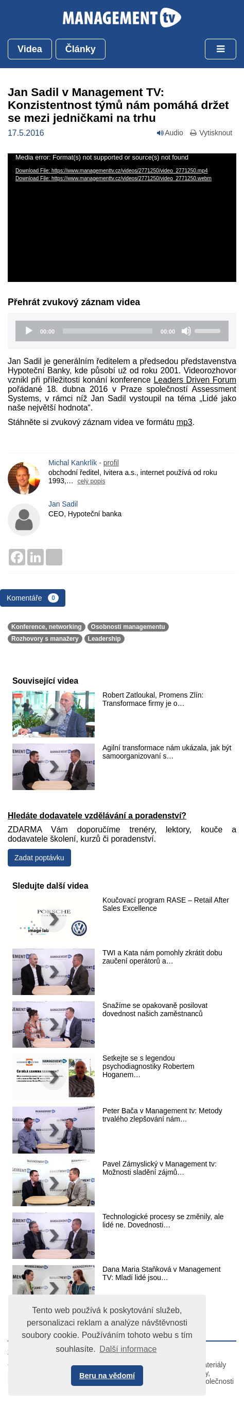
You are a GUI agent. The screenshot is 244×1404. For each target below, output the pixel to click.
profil (111, 463)
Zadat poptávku (39, 858)
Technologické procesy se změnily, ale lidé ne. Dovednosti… (163, 1220)
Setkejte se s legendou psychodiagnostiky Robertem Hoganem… (148, 1066)
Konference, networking (46, 626)
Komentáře (33, 598)
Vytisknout (210, 133)
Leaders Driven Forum (194, 379)
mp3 (185, 422)
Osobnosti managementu (128, 626)
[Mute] (186, 331)
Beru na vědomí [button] (107, 1375)
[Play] (29, 331)
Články (80, 49)
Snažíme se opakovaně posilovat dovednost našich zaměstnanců (154, 1009)
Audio (170, 133)
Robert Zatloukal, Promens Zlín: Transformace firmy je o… (152, 699)
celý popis (91, 481)
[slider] (107, 331)
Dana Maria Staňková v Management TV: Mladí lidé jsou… (161, 1273)
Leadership (104, 638)
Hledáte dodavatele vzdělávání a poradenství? (97, 815)
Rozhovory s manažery (45, 638)
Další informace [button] (127, 1349)
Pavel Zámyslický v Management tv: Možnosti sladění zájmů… (159, 1168)
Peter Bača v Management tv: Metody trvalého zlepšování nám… (162, 1115)
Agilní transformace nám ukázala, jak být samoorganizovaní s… (166, 752)
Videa (30, 49)
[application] (122, 217)
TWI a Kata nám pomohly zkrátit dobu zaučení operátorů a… (162, 957)
